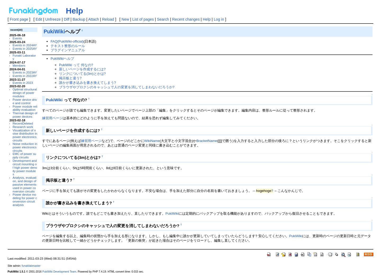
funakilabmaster (31, 265)
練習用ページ (52, 118)
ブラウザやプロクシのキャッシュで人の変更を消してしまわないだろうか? (116, 87)
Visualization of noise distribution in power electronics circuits (24, 135)
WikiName (152, 141)
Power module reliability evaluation (24, 108)
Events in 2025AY (24, 48)
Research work (22, 126)
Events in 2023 (22, 82)
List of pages (143, 19)
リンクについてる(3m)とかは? (82, 74)
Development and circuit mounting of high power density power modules (24, 167)
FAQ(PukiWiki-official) (67, 41)
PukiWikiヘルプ (62, 59)
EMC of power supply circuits (24, 155)
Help (74, 10)
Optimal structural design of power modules (24, 93)
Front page (19, 19)
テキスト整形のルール (68, 46)
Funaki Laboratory (24, 57)
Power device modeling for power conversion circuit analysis (24, 199)
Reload (108, 19)
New (125, 19)
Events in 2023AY (24, 72)
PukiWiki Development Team (59, 271)
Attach (93, 19)
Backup (78, 19)
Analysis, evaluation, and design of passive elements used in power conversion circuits (24, 184)
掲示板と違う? (70, 78)
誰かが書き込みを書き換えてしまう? (87, 83)
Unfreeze (53, 19)
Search (163, 19)
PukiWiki (54, 31)
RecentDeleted (22, 123)
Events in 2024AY (24, 45)
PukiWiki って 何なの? (76, 65)
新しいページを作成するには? (82, 69)
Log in (219, 19)
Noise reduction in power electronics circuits (24, 147)
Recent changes (186, 19)
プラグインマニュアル (68, 50)
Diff (66, 19)
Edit (38, 19)
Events (17, 38)
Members (18, 65)
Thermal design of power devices (24, 114)
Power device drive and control (24, 101)
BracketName (206, 141)
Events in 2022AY (24, 75)
